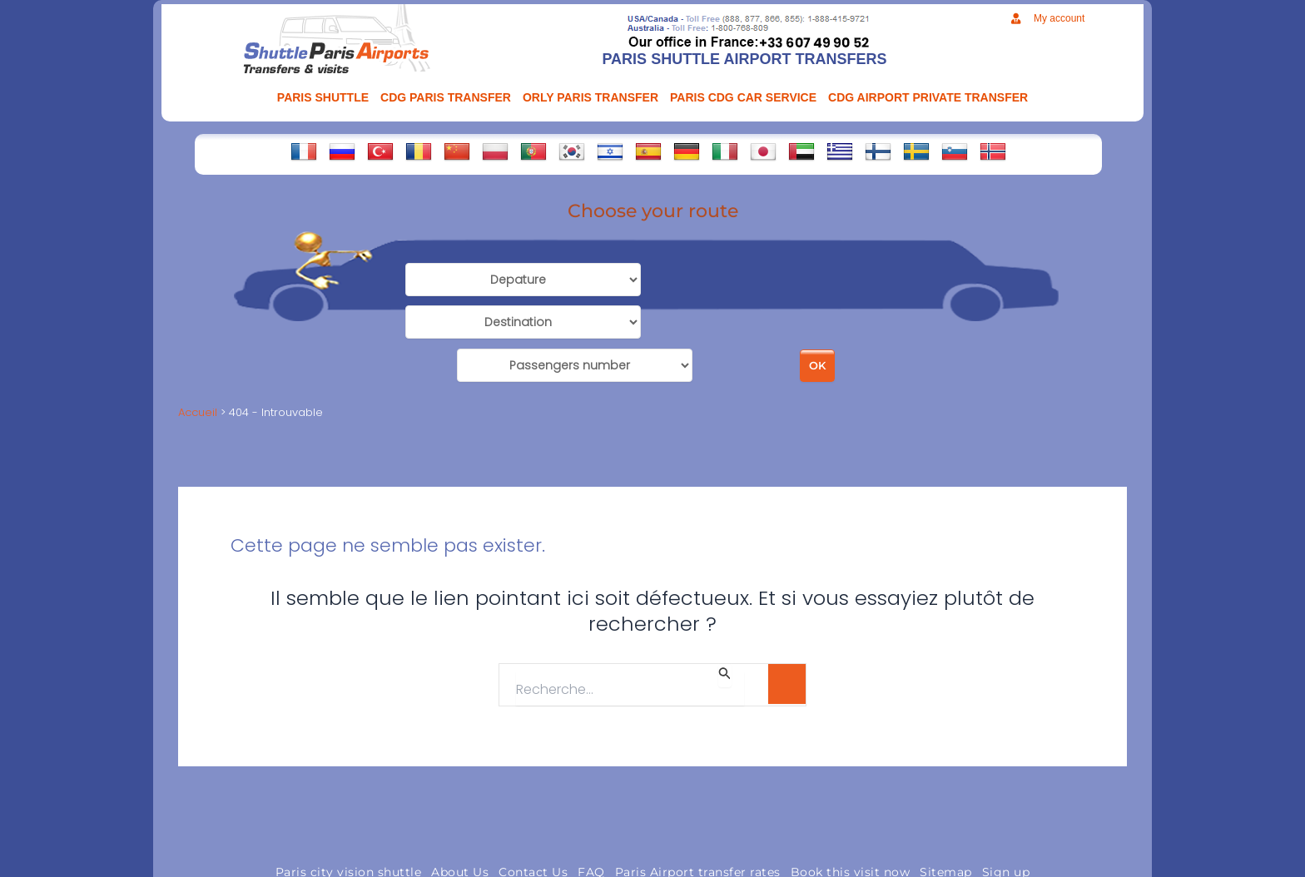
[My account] (1015, 18)
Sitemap (946, 820)
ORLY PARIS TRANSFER (590, 97)
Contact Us (533, 820)
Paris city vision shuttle (348, 820)
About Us (460, 820)
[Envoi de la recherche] (725, 624)
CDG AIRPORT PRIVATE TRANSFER (928, 97)
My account (1059, 18)
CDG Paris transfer (445, 97)
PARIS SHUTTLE (323, 97)
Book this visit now (851, 820)
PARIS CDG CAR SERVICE (743, 97)
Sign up (1006, 820)
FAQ (591, 820)
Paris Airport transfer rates (698, 820)
